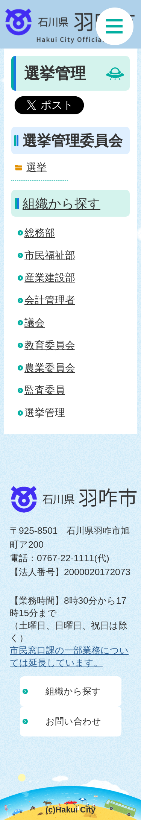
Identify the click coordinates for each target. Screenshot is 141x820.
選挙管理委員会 (73, 141)
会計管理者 (49, 300)
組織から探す (61, 203)
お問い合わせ (73, 721)
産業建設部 (49, 277)
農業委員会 (49, 368)
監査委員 (44, 390)
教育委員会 (49, 345)
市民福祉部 (49, 255)
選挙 (36, 167)
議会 (34, 322)
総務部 (39, 232)
